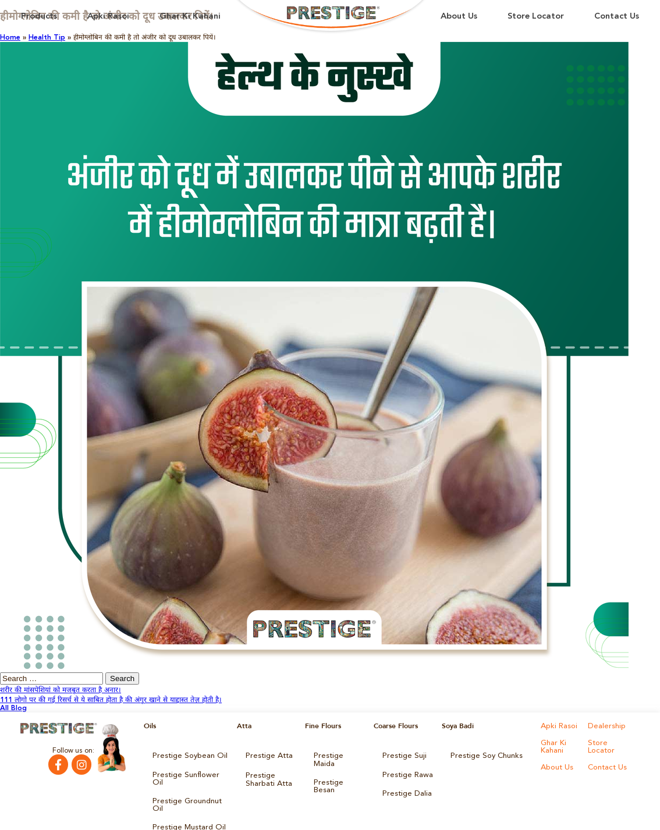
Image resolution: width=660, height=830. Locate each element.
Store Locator (536, 16)
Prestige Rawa (405, 771)
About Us (459, 16)
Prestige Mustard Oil (185, 803)
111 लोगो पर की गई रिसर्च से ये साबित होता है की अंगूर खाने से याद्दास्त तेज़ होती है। (111, 700)
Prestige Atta (266, 754)
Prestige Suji (402, 754)
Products (39, 16)
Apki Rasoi (108, 16)
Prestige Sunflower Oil (187, 771)
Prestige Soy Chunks (483, 754)
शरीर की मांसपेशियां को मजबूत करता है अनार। (60, 690)
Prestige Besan (338, 771)
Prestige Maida (338, 754)
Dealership (605, 725)
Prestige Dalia (404, 787)
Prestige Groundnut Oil (189, 787)
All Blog (13, 708)
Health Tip (47, 37)
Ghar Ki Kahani (190, 16)
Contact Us (616, 16)
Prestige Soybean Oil (185, 754)
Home (10, 37)
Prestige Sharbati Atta (267, 775)
